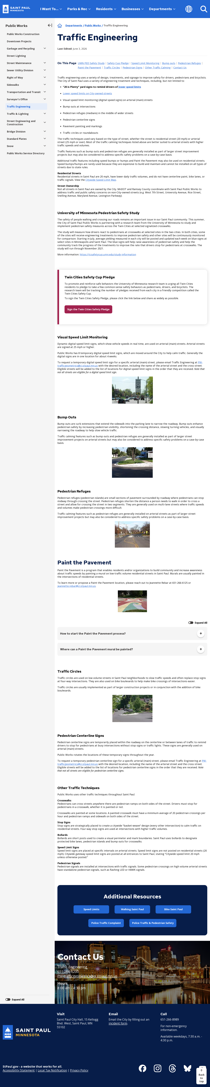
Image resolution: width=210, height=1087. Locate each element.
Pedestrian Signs (132, 67)
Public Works (16, 26)
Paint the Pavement (89, 67)
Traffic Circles (112, 67)
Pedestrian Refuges (189, 63)
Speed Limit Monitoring (145, 63)
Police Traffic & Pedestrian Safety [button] (153, 923)
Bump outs (168, 63)
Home (59, 26)
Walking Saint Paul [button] (132, 909)
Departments (162, 9)
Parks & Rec (79, 9)
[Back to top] (201, 1076)
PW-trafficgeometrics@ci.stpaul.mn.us (87, 976)
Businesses (133, 9)
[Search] (203, 9)
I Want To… (51, 9)
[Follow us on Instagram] (157, 1068)
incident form (118, 1023)
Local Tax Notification (52, 1070)
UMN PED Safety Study (91, 63)
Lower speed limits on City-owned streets (87, 93)
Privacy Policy (79, 1070)
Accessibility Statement (19, 1070)
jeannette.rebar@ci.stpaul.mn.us (76, 586)
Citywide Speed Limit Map (100, 179)
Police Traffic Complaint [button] (106, 923)
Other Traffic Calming (158, 67)
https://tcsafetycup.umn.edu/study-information (108, 254)
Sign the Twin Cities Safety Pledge (88, 309)
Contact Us (179, 67)
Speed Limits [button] (91, 909)
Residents (106, 9)
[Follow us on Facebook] (142, 1068)
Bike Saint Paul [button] (173, 909)
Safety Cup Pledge (118, 63)
